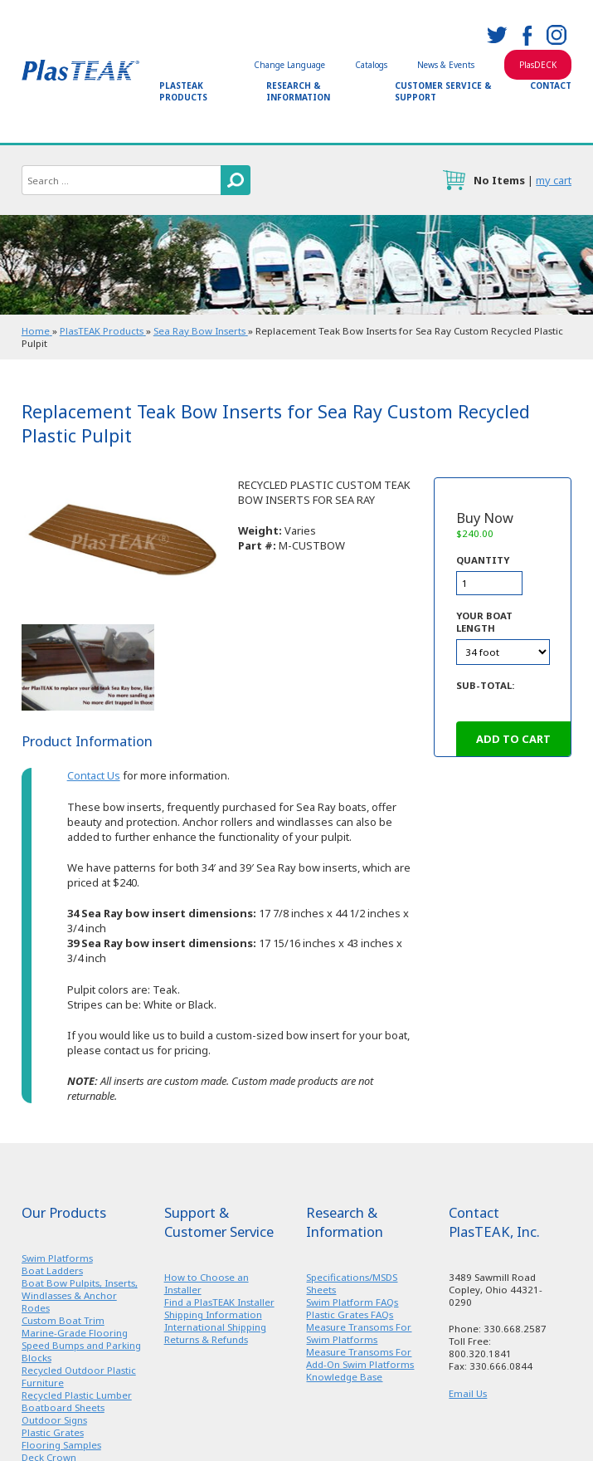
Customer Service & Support (443, 91)
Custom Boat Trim (63, 1320)
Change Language (289, 65)
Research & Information (298, 91)
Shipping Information (213, 1314)
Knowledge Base (344, 1377)
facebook (527, 35)
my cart (553, 180)
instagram (556, 35)
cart (454, 180)
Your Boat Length (484, 621)
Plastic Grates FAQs (349, 1314)
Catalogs (371, 65)
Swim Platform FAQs (352, 1302)
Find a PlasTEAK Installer (219, 1302)
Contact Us (93, 775)
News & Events (445, 65)
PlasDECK (538, 65)
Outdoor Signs (54, 1420)
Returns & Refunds (206, 1339)
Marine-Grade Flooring (75, 1333)
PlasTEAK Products (183, 91)
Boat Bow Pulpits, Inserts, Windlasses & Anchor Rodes (80, 1295)
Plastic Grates (53, 1432)
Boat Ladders (52, 1270)
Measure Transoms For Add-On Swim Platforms (360, 1358)
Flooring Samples (61, 1445)
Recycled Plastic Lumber (77, 1395)
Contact (550, 85)
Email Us (468, 1393)
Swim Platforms (57, 1258)
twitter (497, 35)
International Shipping (215, 1327)
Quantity (482, 560)
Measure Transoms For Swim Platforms (358, 1333)
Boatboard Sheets (63, 1407)
